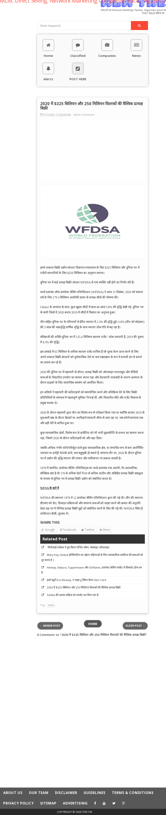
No (78, 114)
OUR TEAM (39, 792)
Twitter (88, 530)
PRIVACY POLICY (18, 803)
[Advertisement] (18, 82)
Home (92, 624)
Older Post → (135, 626)
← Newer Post (50, 626)
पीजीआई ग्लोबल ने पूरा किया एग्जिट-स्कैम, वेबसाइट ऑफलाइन (78, 547)
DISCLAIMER (66, 792)
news (51, 605)
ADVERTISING (75, 803)
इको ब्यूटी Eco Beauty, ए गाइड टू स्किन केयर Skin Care (76, 580)
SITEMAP (48, 803)
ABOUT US (12, 792)
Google (48, 530)
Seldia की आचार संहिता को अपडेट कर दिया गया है (72, 595)
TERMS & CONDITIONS (133, 792)
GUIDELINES (94, 792)
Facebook (68, 530)
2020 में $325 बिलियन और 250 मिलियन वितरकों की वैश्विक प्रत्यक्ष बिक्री (83, 587)
